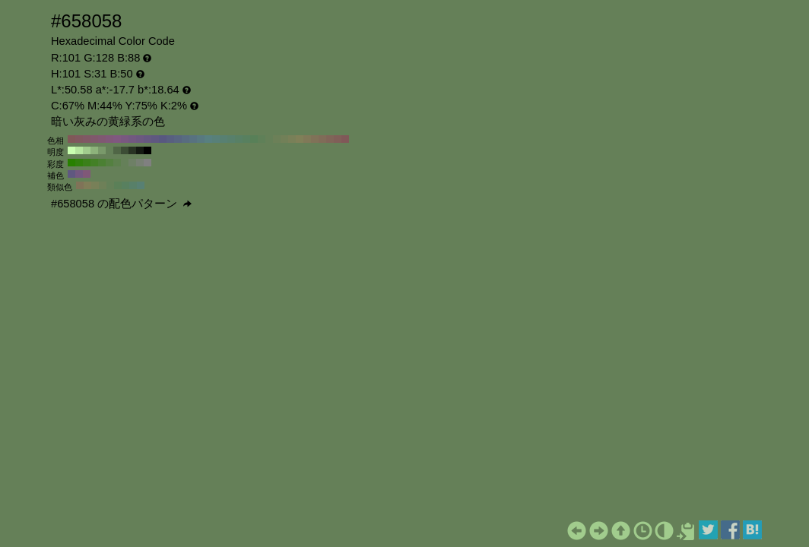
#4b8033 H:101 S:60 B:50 (102, 162)
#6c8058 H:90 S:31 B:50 (277, 139)
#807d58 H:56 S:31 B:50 (87, 185)
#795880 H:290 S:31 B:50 (124, 139)
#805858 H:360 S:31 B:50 (71, 139)
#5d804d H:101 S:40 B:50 (117, 162)
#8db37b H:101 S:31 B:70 (94, 150)
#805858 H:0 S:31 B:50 (345, 139)
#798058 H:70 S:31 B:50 (292, 139)
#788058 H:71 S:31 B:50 (95, 185)
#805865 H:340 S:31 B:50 (86, 139)
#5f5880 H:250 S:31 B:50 (155, 139)
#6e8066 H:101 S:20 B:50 (132, 162)
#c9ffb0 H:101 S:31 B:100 (71, 150)
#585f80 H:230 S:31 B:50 (170, 139)
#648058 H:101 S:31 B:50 (109, 150)
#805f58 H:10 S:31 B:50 (337, 139)
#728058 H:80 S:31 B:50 (284, 139)
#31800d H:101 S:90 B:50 (79, 162)
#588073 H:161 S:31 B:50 (140, 185)
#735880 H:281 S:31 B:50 (79, 174)
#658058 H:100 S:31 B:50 (269, 139)
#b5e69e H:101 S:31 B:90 (79, 150)
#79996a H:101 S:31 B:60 (102, 150)
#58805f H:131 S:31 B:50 (125, 185)
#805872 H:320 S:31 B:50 (102, 139)
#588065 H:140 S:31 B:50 (239, 139)
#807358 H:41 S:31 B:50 (80, 185)
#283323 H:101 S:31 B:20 (132, 150)
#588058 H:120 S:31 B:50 (254, 139)
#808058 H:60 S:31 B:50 (299, 139)
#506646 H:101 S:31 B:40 (117, 150)
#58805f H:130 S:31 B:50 (246, 139)
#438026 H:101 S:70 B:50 (94, 162)
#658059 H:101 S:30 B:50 (124, 162)
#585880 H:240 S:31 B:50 (163, 139)
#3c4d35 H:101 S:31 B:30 (124, 150)
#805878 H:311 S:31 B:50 (86, 174)
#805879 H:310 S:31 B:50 (109, 139)
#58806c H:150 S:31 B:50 (231, 139)
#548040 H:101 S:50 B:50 (109, 162)
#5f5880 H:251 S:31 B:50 (71, 174)
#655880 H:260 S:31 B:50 (147, 139)
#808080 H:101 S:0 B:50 (147, 162)
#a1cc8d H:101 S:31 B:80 (86, 150)
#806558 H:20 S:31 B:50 (330, 139)
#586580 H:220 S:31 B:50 (178, 139)
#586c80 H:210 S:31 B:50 (185, 139)
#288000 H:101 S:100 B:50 (71, 162)
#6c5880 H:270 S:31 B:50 (140, 139)
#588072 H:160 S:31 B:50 (223, 139)
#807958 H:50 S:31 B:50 (307, 139)
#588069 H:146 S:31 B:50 (133, 185)
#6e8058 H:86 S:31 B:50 (102, 185)
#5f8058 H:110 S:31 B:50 (261, 139)
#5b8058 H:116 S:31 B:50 (118, 185)
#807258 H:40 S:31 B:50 (315, 139)
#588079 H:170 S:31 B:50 (216, 139)
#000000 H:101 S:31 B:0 (147, 150)
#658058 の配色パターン (121, 204)
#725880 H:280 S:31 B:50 (132, 139)
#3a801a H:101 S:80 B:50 (86, 162)
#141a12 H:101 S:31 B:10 (140, 150)
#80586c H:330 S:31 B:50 (94, 139)
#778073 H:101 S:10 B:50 (140, 162)
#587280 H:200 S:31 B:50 (193, 139)
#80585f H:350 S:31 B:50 (79, 139)
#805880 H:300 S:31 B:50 (117, 139)
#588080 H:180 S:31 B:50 (208, 139)
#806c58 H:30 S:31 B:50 (322, 139)
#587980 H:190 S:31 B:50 (201, 139)
